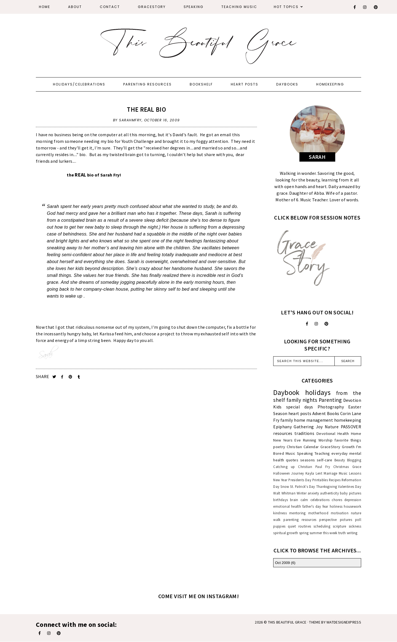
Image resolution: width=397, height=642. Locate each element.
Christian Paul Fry (314, 466)
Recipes (334, 480)
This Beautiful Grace (287, 622)
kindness (279, 513)
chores (337, 499)
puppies (279, 526)
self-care (324, 460)
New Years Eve (287, 440)
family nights (301, 400)
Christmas (341, 466)
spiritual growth (285, 533)
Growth (348, 446)
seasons (307, 460)
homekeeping (347, 420)
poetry (279, 446)
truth (342, 533)
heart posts (299, 413)
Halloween (281, 473)
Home (44, 6)
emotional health (287, 506)
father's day (311, 506)
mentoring (297, 513)
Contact (110, 6)
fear (325, 506)
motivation (339, 513)
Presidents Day (299, 480)
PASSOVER (351, 426)
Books (333, 413)
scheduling (321, 526)
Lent (319, 473)
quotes (292, 460)
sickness (355, 526)
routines (304, 526)
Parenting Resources (147, 84)
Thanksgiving (326, 486)
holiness (336, 506)
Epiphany (282, 426)
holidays (318, 392)
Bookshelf (201, 84)
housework (352, 506)
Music (291, 453)
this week (330, 533)
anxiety (313, 493)
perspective (328, 519)
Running (309, 440)
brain (294, 499)
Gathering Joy (308, 426)
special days (299, 407)
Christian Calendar (303, 446)
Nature (332, 426)
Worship (325, 440)
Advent (319, 413)
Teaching (322, 453)
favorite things (347, 440)
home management (313, 420)
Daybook (286, 392)
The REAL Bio (146, 109)
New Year (280, 480)
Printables (320, 480)
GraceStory (152, 6)
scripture (339, 526)
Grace (356, 466)
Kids (277, 407)
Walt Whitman (284, 493)
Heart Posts (244, 84)
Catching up (284, 466)
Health (343, 433)
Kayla (309, 473)
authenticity (329, 493)
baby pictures (350, 493)
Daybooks (287, 84)
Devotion (352, 400)
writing (352, 533)
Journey (297, 473)
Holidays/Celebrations (79, 84)
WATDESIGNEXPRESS (343, 622)
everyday (339, 453)
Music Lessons (350, 473)
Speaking (193, 6)
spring (304, 533)
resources (282, 433)
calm (304, 499)
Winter (302, 493)
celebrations (320, 499)
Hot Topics (286, 6)
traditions (304, 433)
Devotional (325, 433)
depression (352, 499)
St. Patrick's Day (302, 486)
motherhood (318, 513)
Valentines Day (349, 486)
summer (316, 533)
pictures (346, 519)
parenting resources (299, 519)
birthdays (280, 499)
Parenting (330, 400)
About (75, 6)
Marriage (330, 473)
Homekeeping (330, 84)
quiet (292, 526)
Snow (284, 486)
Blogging (354, 460)
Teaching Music (239, 6)
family (286, 420)
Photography (331, 407)
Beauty (339, 460)
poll (358, 519)
